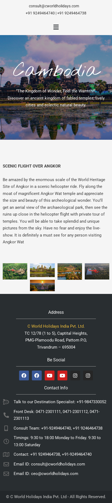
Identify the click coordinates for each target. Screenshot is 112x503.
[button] (55, 27)
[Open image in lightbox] (15, 271)
